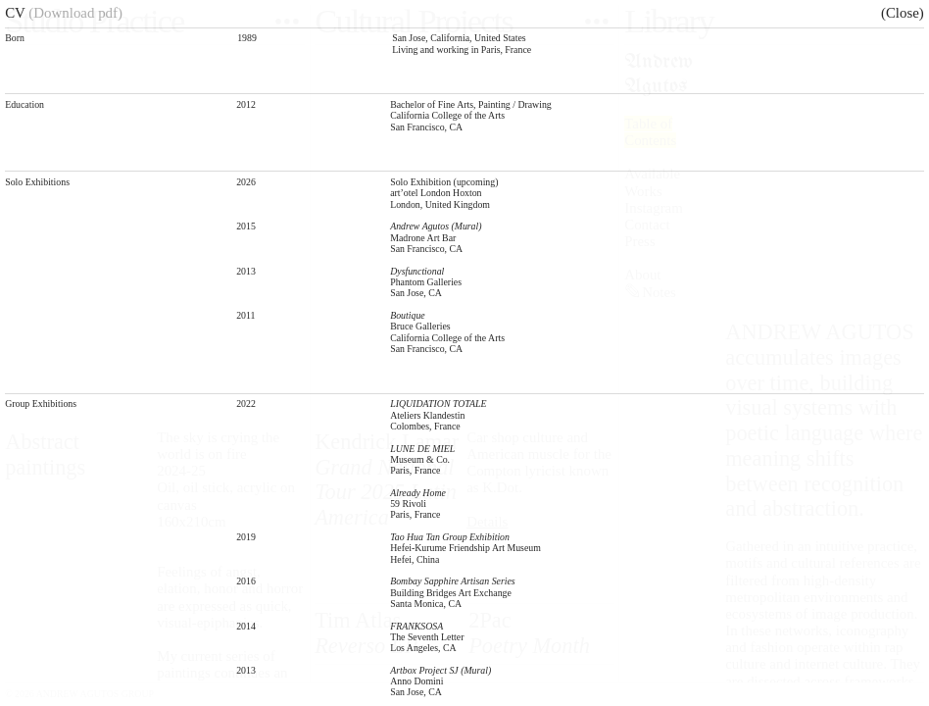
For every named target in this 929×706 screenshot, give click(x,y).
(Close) (902, 13)
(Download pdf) (75, 13)
